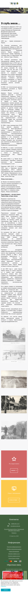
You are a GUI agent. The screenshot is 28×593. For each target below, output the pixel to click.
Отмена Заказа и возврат (14, 558)
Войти (25, 3)
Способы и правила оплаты (14, 556)
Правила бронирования (14, 551)
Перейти (13, 470)
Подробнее (3, 586)
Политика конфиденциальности (14, 546)
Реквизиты (14, 532)
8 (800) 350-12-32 (15, 523)
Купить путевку (13, 500)
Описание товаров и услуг (14, 553)
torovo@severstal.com (15, 526)
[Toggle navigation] (2, 3)
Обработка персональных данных (14, 549)
